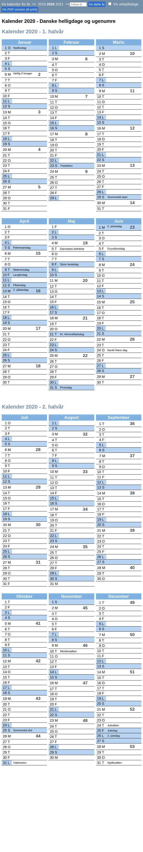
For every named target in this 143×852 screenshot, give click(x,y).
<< (34, 4)
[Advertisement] (71, 815)
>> (67, 4)
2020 (51, 4)
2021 (59, 4)
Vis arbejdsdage (125, 4)
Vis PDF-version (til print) (19, 9)
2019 (42, 4)
